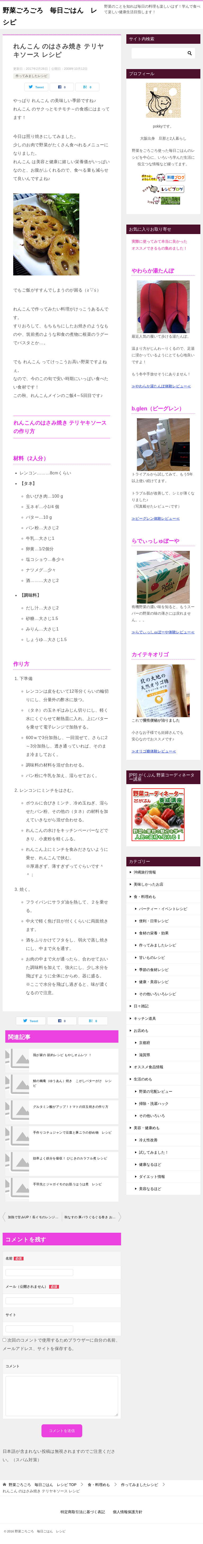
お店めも (141, 1030)
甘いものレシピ (152, 957)
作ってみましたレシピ (31, 76)
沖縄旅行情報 (145, 872)
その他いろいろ (152, 1116)
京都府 (144, 1043)
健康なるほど (150, 1164)
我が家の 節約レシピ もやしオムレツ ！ (62, 1055)
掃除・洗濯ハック (154, 1103)
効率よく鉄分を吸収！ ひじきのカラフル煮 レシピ (70, 1158)
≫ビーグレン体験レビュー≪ (156, 518)
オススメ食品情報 (148, 1067)
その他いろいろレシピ (157, 994)
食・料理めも (145, 897)
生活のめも (143, 1079)
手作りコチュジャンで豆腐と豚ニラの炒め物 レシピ (72, 1132)
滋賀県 (144, 1055)
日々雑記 (141, 1006)
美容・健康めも (147, 1128)
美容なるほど (150, 1189)
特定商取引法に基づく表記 (83, 1512)
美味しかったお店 (148, 884)
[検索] (163, 53)
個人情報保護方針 (127, 1512)
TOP (42, 1485)
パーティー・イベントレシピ (163, 909)
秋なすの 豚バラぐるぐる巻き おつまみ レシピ (92, 1217)
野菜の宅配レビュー (155, 1091)
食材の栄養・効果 (154, 933)
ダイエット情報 (152, 1176)
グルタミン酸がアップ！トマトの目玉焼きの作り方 (70, 1107)
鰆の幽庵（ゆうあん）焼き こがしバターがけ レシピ (72, 1083)
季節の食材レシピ (154, 970)
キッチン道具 (145, 1018)
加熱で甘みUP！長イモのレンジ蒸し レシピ (35, 1217)
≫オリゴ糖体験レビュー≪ (154, 751)
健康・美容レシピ (154, 982)
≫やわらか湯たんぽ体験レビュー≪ (161, 386)
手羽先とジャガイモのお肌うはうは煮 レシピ (67, 1184)
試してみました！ (154, 1152)
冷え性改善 (148, 1140)
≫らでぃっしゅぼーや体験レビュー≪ (163, 632)
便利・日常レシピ (154, 921)
